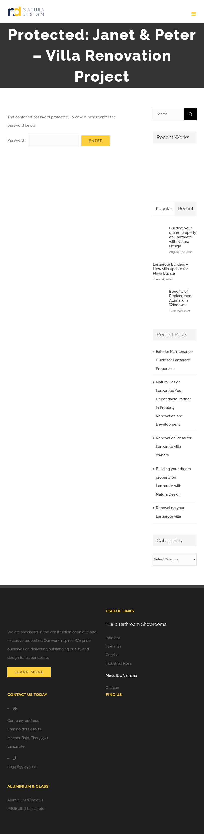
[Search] (190, 114)
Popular (164, 208)
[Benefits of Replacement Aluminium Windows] (159, 301)
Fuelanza (113, 646)
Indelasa (113, 638)
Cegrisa (112, 655)
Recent (185, 208)
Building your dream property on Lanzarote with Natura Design (182, 237)
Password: (42, 140)
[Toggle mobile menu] (194, 13)
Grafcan (112, 687)
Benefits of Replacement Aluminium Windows (181, 298)
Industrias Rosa (119, 663)
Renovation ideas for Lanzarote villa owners (173, 446)
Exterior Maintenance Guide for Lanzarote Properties (174, 360)
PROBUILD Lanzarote (25, 808)
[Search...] (168, 114)
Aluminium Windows (25, 800)
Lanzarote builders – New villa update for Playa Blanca (170, 269)
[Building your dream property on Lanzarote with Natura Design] (159, 240)
